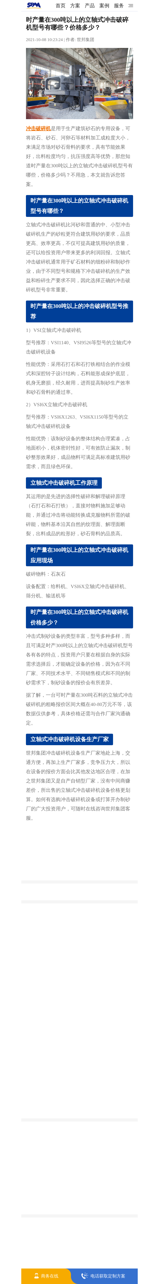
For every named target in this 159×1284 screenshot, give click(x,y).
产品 (90, 5)
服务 (119, 5)
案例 (104, 5)
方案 (75, 5)
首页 (61, 5)
